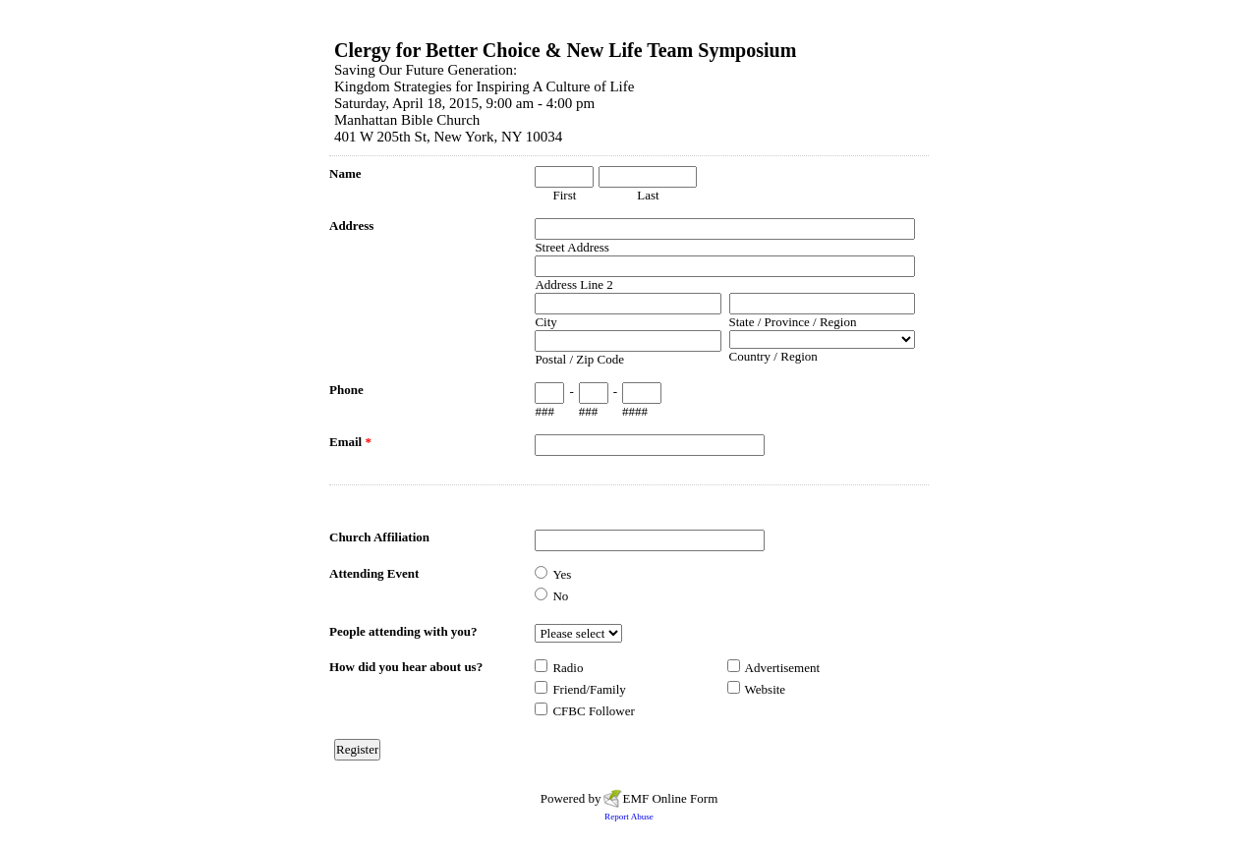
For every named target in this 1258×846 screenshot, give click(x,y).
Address (351, 225)
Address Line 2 (573, 284)
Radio (567, 667)
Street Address (571, 247)
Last (647, 195)
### (544, 411)
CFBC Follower (593, 711)
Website (765, 689)
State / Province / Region (793, 321)
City (545, 321)
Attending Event (374, 573)
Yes (561, 574)
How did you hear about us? (406, 666)
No (560, 596)
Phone (346, 389)
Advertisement (783, 667)
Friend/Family (588, 689)
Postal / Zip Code (579, 359)
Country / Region (773, 356)
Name (345, 173)
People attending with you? (403, 631)
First (564, 195)
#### (635, 411)
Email (350, 441)
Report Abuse (629, 816)
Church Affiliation (379, 537)
